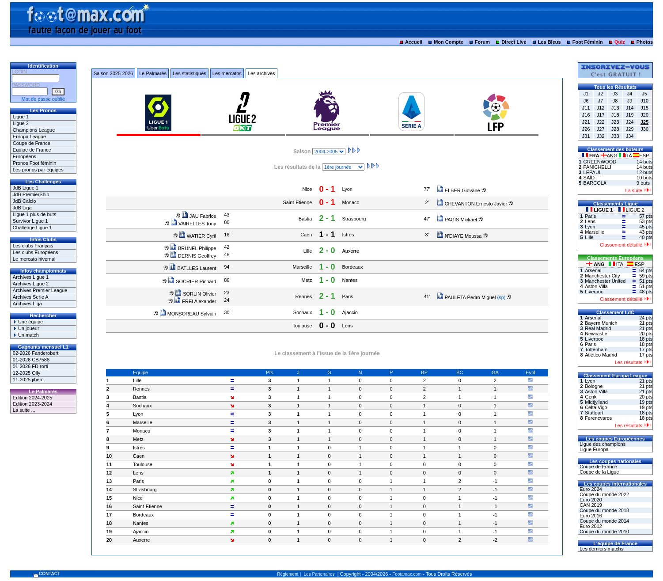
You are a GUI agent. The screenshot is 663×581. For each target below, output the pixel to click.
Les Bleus (549, 42)
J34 (630, 136)
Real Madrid (598, 328)
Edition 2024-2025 (32, 397)
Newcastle (596, 333)
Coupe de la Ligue (598, 472)
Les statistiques (189, 73)
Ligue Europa (593, 449)
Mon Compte (448, 42)
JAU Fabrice (199, 216)
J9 (630, 100)
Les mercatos (227, 73)
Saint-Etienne (297, 202)
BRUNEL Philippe (193, 248)
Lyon (347, 189)
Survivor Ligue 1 (30, 221)
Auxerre (351, 251)
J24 (630, 122)
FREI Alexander (195, 301)
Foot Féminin (587, 42)
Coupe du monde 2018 (603, 510)
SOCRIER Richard (192, 281)
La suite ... (24, 410)
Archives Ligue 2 (31, 283)
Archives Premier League (40, 290)
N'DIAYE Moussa (459, 236)
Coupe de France (31, 143)
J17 (601, 115)
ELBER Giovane (458, 190)
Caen (306, 234)
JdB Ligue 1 (25, 187)
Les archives (261, 73)
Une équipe (28, 321)
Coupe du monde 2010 (603, 531)
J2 (600, 93)
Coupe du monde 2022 (603, 494)
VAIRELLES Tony (193, 223)
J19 (630, 115)
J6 (586, 100)
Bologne (593, 386)
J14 (630, 107)
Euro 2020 (590, 499)
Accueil (413, 42)
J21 (586, 122)
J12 (601, 107)
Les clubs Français (33, 245)
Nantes (350, 280)
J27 (601, 129)
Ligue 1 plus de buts (34, 214)
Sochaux (302, 312)
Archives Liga (27, 303)
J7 (600, 100)
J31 (586, 136)
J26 (586, 129)
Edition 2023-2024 (32, 403)
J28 (615, 129)
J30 (644, 129)
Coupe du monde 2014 (603, 521)
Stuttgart (594, 412)
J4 (630, 93)
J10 (644, 100)
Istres (348, 234)
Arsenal (593, 270)
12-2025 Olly (26, 373)
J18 (615, 115)
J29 (630, 129)
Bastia (305, 218)
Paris (347, 296)
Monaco (351, 202)
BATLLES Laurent (192, 268)
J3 (615, 93)
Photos (644, 42)
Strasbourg (354, 218)
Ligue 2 (21, 123)
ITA (626, 155)
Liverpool (595, 291)
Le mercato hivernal (34, 259)
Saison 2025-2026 (113, 73)
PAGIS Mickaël (457, 219)
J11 (586, 107)
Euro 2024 (590, 489)
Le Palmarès (153, 73)
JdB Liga (22, 207)
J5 (644, 93)
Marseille (302, 267)
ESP (641, 155)
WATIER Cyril (197, 236)
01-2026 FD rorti (30, 366)
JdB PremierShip (31, 194)
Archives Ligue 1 (31, 277)
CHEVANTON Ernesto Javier (472, 203)
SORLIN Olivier (195, 293)
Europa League (29, 136)
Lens (347, 325)
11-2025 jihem (28, 379)
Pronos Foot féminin (34, 163)
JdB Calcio (24, 201)
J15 (644, 107)
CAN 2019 (590, 505)
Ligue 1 (21, 116)
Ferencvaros (598, 418)
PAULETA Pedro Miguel (466, 297)
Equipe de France (32, 149)
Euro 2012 (590, 526)
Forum (482, 42)
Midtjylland (596, 402)
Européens (24, 156)
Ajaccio (350, 312)
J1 (586, 93)
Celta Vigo (596, 407)
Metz (307, 280)
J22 (601, 122)
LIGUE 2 (631, 210)
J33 (615, 136)
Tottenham (596, 349)
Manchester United (605, 281)
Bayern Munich (601, 323)
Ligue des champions (601, 444)
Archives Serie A (31, 297)
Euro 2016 (590, 515)
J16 (586, 115)
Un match (26, 335)
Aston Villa (596, 286)
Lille (307, 251)
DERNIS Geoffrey (193, 255)
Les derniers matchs (600, 548)
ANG (610, 155)
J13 (615, 107)
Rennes (304, 296)
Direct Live (513, 42)
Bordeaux (352, 267)
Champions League (34, 130)
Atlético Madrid (601, 354)
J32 (601, 136)
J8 (615, 100)
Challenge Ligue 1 (32, 227)
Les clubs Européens (35, 252)
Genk (590, 396)
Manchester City (602, 275)
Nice (307, 189)
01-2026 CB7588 (31, 359)
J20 (644, 115)
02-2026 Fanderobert (35, 353)
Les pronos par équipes (38, 169)
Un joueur (26, 328)
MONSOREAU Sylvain (187, 313)
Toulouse (302, 325)
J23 (615, 122)
